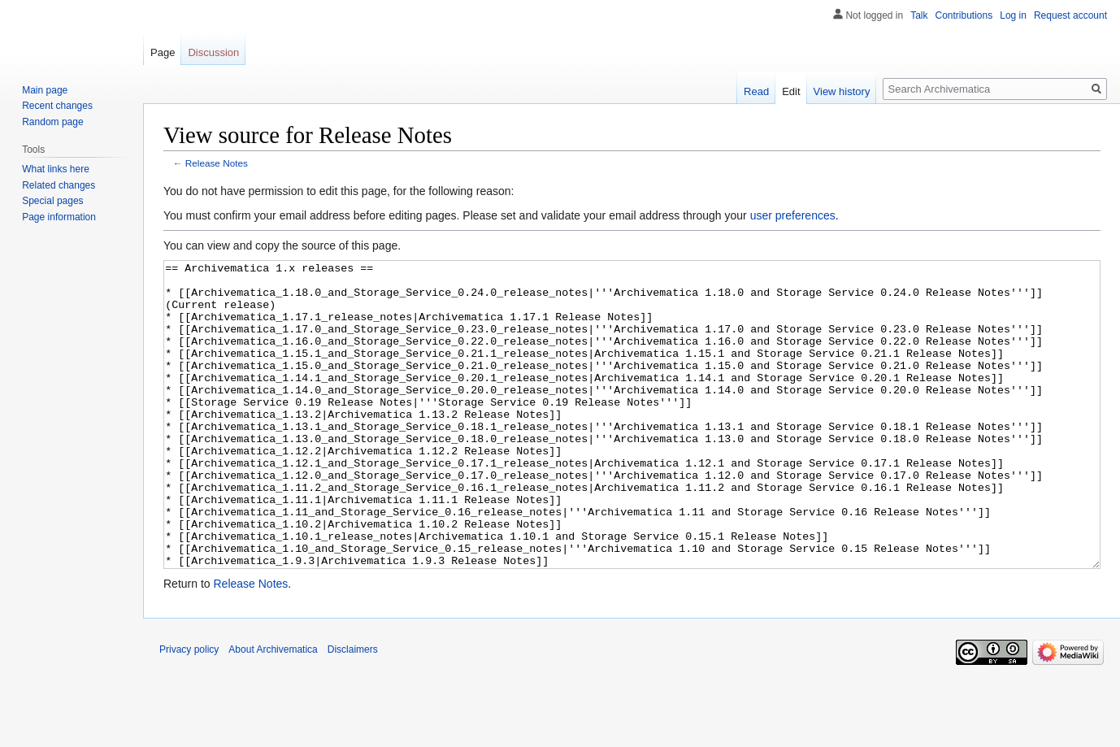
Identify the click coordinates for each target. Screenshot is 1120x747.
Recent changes (57, 105)
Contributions (964, 15)
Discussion (213, 52)
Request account (1070, 15)
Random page (52, 122)
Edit (791, 91)
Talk (918, 15)
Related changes (58, 185)
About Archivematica (272, 710)
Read (756, 91)
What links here (55, 169)
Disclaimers (353, 710)
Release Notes (216, 163)
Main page (44, 90)
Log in (1013, 15)
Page (162, 52)
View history (842, 91)
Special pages (52, 200)
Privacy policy (189, 710)
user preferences (793, 215)
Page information (59, 217)
